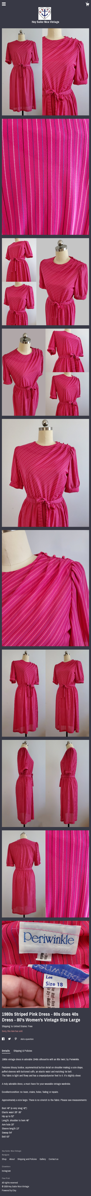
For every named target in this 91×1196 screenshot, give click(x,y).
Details (6, 1050)
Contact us (53, 1159)
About (12, 1159)
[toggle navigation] (4, 4)
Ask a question (27, 1039)
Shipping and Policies (27, 1159)
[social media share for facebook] (3, 1039)
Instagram (6, 1170)
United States (20, 1026)
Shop (4, 1159)
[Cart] (87, 4)
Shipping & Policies (23, 1050)
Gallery (43, 1159)
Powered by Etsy (9, 1190)
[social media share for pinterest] (16, 1039)
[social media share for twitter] (9, 1039)
